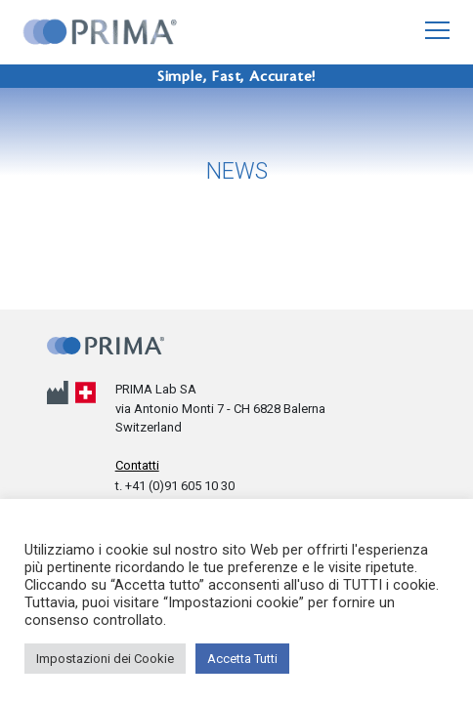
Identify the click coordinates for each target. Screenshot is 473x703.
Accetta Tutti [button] (242, 658)
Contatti (137, 465)
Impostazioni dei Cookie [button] (105, 658)
